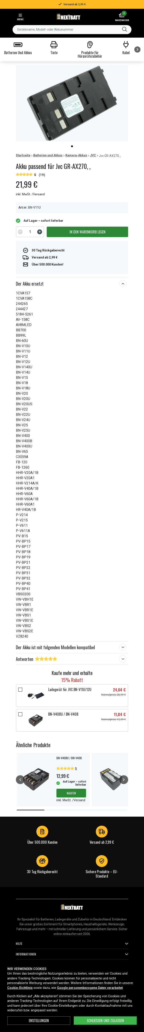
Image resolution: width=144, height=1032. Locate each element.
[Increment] (39, 232)
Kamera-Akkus (76, 155)
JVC (93, 155)
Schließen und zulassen (105, 1020)
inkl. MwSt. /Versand (30, 194)
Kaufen (71, 793)
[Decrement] (20, 232)
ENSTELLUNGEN (39, 1020)
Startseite (23, 155)
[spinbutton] (29, 232)
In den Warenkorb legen (87, 232)
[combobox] (72, 29)
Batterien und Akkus (48, 155)
